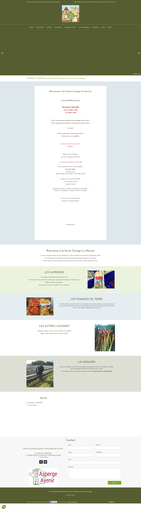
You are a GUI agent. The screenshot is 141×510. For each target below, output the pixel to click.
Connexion (112, 501)
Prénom (98, 445)
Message (70, 467)
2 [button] (135, 73)
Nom (69, 445)
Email (70, 452)
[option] (70, 53)
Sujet (69, 459)
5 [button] (139, 73)
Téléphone (99, 452)
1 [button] (134, 73)
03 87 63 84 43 (33, 405)
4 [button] (138, 73)
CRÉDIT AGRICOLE (72, 502)
